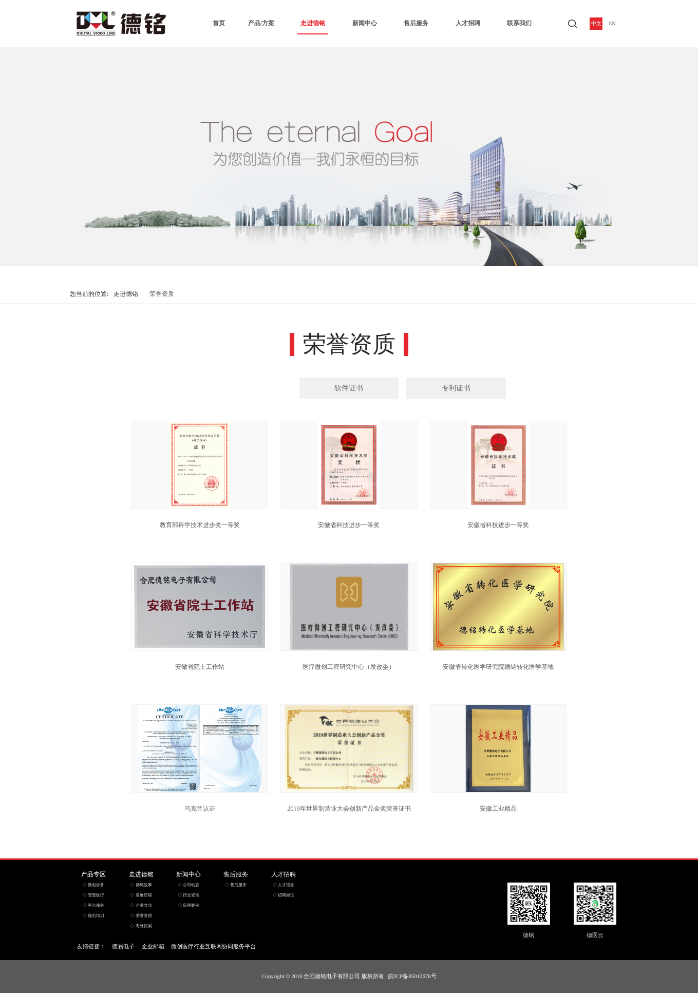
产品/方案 (261, 23)
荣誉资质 (161, 293)
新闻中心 (364, 23)
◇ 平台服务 (93, 905)
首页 (219, 23)
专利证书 (456, 388)
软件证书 (348, 388)
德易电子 (123, 946)
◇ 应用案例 (188, 905)
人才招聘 (468, 23)
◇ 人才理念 (283, 885)
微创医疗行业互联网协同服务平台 (213, 946)
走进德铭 (312, 23)
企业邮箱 (153, 946)
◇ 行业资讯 (188, 895)
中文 (596, 23)
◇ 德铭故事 (141, 885)
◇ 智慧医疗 (93, 895)
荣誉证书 (242, 388)
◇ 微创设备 (93, 885)
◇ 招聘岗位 (283, 895)
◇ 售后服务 (236, 885)
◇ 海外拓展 (141, 926)
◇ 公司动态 (188, 885)
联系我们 (519, 23)
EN (612, 23)
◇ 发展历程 (141, 895)
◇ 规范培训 (93, 915)
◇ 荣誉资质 (141, 915)
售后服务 (416, 23)
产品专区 (93, 874)
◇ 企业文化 (141, 905)
